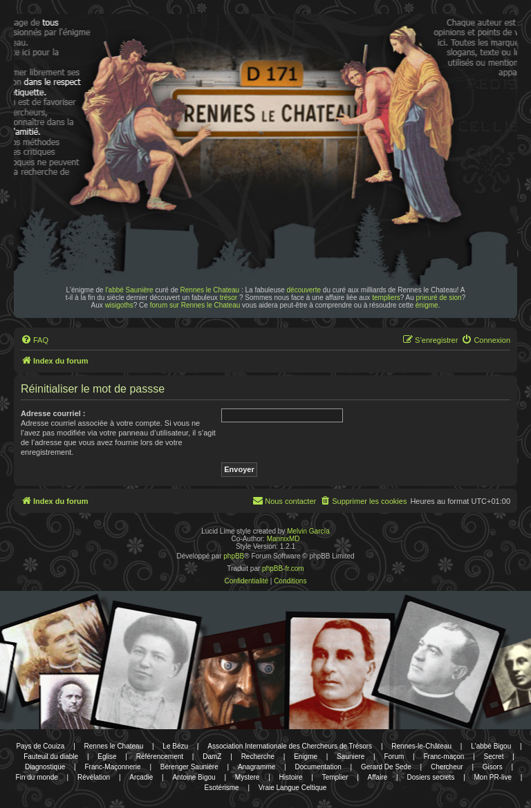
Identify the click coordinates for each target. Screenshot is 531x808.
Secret (494, 756)
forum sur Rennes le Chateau (195, 305)
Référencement (159, 756)
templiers (386, 297)
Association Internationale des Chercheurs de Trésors (289, 746)
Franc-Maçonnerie (112, 767)
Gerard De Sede (386, 767)
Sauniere (350, 756)
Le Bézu (175, 746)
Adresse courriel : (53, 413)
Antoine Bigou (193, 777)
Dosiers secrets (430, 777)
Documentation (318, 767)
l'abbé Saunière (129, 290)
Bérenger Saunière (189, 767)
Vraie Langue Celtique (293, 787)
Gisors (493, 767)
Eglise (106, 756)
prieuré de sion (439, 297)
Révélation (93, 777)
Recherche (257, 756)
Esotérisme (222, 787)
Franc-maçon (443, 756)
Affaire (378, 777)
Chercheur (447, 767)
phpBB (233, 556)
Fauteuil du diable (51, 756)
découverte (304, 290)
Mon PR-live (493, 777)
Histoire (291, 777)
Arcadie (141, 777)
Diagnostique (45, 767)
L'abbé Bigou (491, 746)
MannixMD (283, 539)
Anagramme (256, 767)
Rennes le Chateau (210, 290)
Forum (394, 756)
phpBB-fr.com (283, 568)
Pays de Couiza (40, 746)
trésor (229, 297)
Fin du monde (37, 777)
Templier (335, 777)
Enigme (305, 756)
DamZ (212, 756)
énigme (427, 305)
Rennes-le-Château (421, 746)
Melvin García (308, 531)
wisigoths (119, 305)
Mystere (247, 777)
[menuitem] (34, 340)
